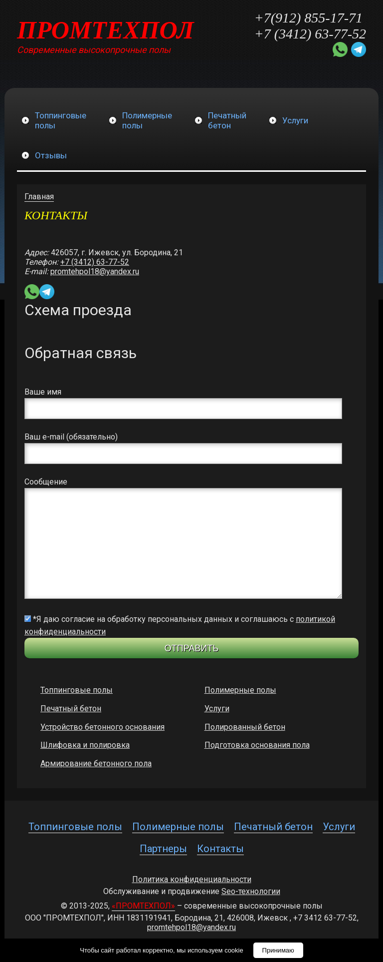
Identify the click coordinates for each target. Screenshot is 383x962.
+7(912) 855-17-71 (308, 17)
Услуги (295, 120)
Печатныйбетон (227, 120)
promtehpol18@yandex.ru (94, 271)
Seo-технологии (250, 891)
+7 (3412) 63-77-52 (310, 33)
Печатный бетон (70, 708)
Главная (39, 196)
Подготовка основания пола (257, 745)
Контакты (220, 849)
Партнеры (163, 849)
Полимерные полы (240, 690)
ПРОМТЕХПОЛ (105, 30)
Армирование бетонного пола (96, 763)
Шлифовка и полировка (85, 745)
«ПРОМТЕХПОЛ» (143, 906)
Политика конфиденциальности (191, 879)
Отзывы (51, 155)
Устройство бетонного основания (102, 727)
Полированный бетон (244, 727)
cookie (233, 950)
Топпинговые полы (76, 690)
